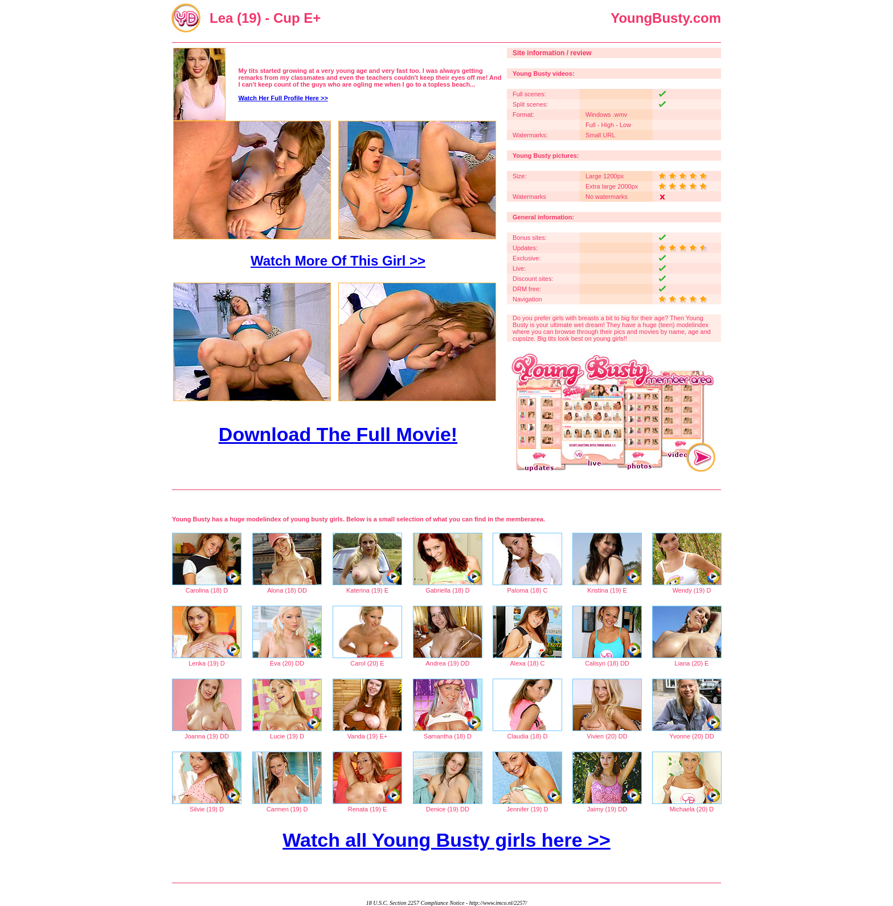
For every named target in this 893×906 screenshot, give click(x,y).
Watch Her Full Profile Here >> (283, 98)
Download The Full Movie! (338, 434)
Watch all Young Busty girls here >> (446, 840)
